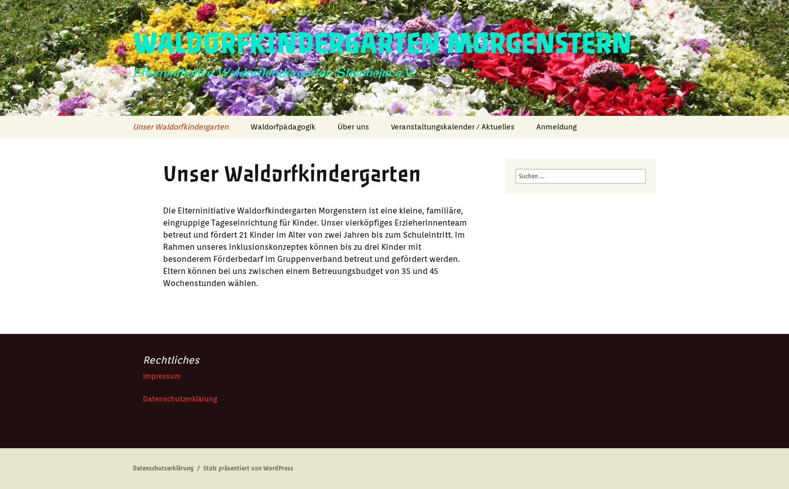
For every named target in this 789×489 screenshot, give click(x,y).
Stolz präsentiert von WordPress (248, 468)
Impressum (162, 376)
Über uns (353, 126)
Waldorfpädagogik (283, 126)
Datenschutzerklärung (180, 399)
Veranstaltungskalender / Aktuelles (452, 126)
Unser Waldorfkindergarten (180, 126)
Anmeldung (556, 126)
